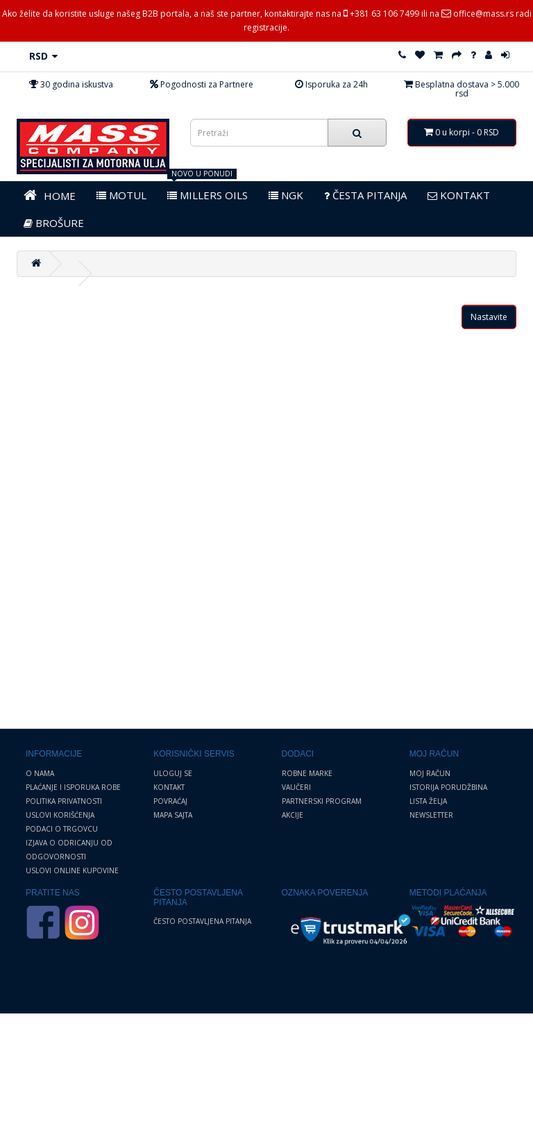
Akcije (292, 815)
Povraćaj (170, 801)
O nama (40, 773)
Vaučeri (296, 787)
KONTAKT (459, 195)
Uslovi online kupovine (72, 870)
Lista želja (428, 801)
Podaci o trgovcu (62, 829)
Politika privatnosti (64, 801)
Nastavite (489, 317)
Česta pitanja (365, 195)
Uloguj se (172, 773)
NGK (286, 195)
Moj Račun (429, 773)
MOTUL (121, 195)
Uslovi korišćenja (60, 815)
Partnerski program (322, 801)
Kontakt (169, 787)
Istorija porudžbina (448, 787)
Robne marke (307, 773)
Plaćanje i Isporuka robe (73, 787)
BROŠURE (54, 223)
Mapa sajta (172, 815)
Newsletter (431, 815)
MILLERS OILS (207, 195)
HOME (50, 195)
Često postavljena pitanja (202, 921)
